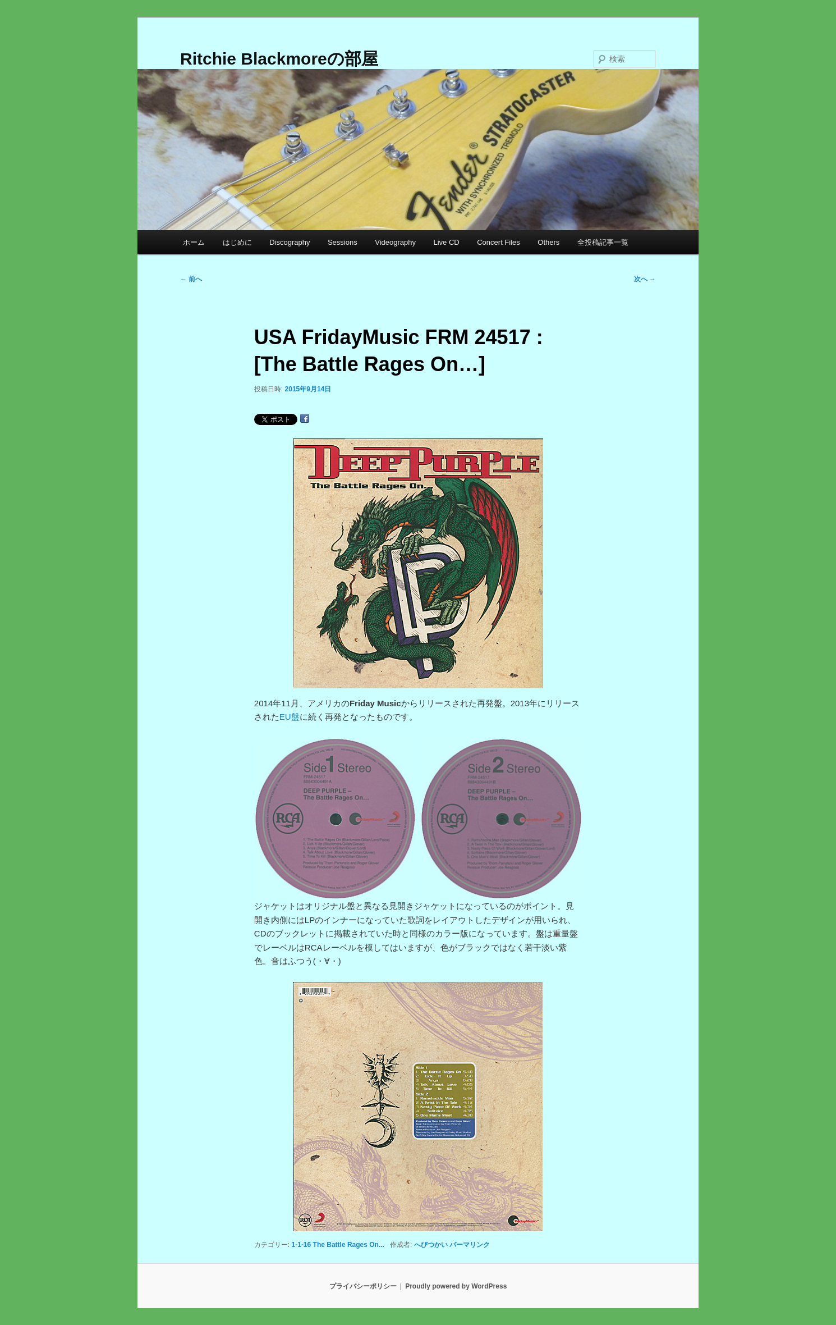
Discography (289, 242)
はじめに (237, 242)
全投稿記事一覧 (602, 242)
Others (548, 242)
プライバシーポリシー (363, 1286)
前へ (191, 279)
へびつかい (431, 1245)
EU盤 (289, 716)
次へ (645, 279)
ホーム (194, 242)
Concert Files (498, 242)
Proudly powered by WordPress (456, 1286)
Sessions (342, 242)
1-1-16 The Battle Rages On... (338, 1245)
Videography (395, 242)
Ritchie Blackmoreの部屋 (279, 58)
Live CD (446, 242)
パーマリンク (469, 1245)
